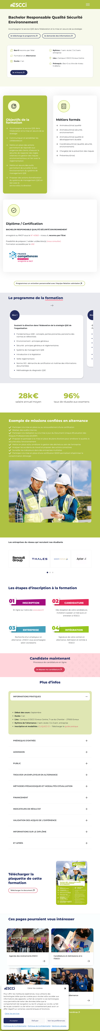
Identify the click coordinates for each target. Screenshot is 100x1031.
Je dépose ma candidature (48, 669)
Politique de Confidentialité (15, 1026)
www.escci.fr (38, 610)
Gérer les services (12, 1013)
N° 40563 (35, 235)
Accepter (14, 1020)
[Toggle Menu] (88, 4)
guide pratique (71, 726)
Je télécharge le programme (22, 36)
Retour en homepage (18, 5)
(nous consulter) (54, 241)
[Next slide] (52, 305)
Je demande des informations (57, 36)
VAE (32, 244)
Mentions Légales (59, 1026)
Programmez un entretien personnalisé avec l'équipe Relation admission (48, 283)
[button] (65, 988)
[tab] (47, 572)
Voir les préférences (56, 1020)
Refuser (35, 1020)
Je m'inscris (17, 72)
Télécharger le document (21, 890)
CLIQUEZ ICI (44, 726)
